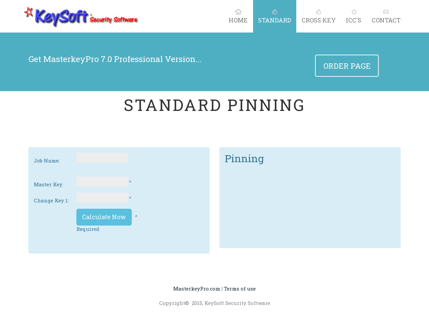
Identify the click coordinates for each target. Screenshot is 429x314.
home (238, 16)
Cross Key (319, 16)
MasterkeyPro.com (196, 288)
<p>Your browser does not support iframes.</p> (277, 189)
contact (386, 16)
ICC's (353, 16)
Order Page (347, 66)
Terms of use (240, 288)
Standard (274, 16)
